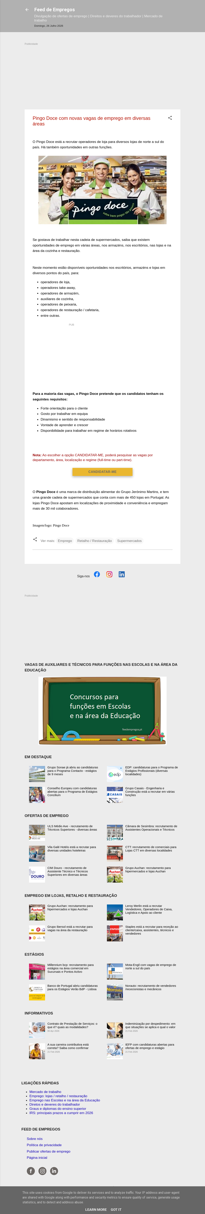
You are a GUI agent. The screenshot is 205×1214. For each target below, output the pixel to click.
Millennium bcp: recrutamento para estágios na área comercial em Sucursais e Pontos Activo (70, 968)
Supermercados (129, 541)
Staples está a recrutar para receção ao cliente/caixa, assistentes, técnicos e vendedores (151, 930)
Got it (116, 1210)
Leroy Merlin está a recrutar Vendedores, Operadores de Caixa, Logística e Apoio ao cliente (148, 909)
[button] (170, 118)
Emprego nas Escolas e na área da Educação (64, 1100)
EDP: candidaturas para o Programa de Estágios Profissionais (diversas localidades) (151, 771)
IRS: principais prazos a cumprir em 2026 (61, 1113)
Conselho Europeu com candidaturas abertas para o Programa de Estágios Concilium (72, 791)
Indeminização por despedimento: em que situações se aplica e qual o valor (150, 1025)
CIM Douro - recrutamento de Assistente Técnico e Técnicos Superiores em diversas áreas (67, 871)
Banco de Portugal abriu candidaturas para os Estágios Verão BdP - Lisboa (72, 987)
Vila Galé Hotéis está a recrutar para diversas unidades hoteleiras (71, 848)
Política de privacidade (44, 1145)
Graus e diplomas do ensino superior (57, 1109)
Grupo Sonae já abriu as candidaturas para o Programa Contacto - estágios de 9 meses (72, 771)
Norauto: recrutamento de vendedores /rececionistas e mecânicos (150, 987)
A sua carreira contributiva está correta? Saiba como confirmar (68, 1046)
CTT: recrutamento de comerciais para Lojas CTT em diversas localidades (150, 848)
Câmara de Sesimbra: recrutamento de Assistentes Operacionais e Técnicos (151, 827)
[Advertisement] (102, 74)
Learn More (96, 1210)
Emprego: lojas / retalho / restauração (58, 1096)
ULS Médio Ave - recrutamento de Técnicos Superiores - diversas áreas (72, 827)
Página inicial (37, 1158)
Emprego (65, 541)
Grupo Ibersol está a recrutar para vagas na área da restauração (70, 928)
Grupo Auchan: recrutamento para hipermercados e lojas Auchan (148, 869)
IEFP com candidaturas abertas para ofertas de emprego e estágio (149, 1046)
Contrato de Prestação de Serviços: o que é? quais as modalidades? (72, 1025)
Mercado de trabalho (45, 1092)
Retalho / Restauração (94, 541)
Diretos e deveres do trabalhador (54, 1104)
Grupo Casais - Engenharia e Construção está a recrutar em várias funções (150, 791)
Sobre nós (35, 1139)
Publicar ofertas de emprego (48, 1151)
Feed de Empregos (54, 9)
